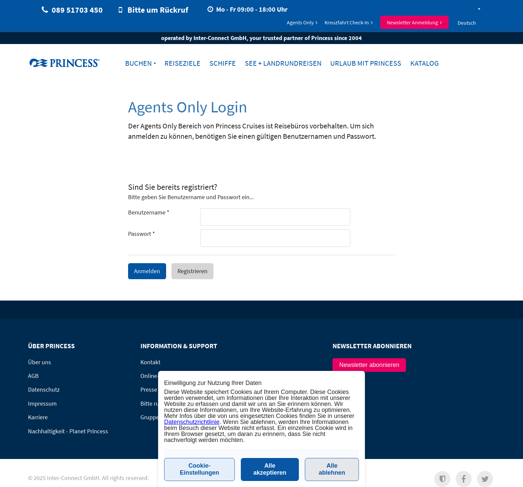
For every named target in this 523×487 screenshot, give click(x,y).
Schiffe (222, 63)
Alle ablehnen (332, 469)
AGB (33, 376)
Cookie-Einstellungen (199, 469)
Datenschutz (44, 389)
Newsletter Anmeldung (412, 22)
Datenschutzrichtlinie (191, 422)
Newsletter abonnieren (369, 365)
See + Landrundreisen (283, 63)
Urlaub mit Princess (365, 63)
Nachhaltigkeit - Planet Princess (68, 431)
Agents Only (300, 22)
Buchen (138, 63)
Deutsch (467, 23)
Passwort (141, 233)
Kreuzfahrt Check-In (347, 22)
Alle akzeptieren (270, 469)
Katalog (424, 63)
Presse (148, 389)
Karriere (38, 417)
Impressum (42, 403)
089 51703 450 (77, 10)
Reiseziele (182, 63)
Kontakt (150, 362)
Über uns (39, 362)
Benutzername (148, 212)
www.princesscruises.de (69, 62)
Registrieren (192, 271)
